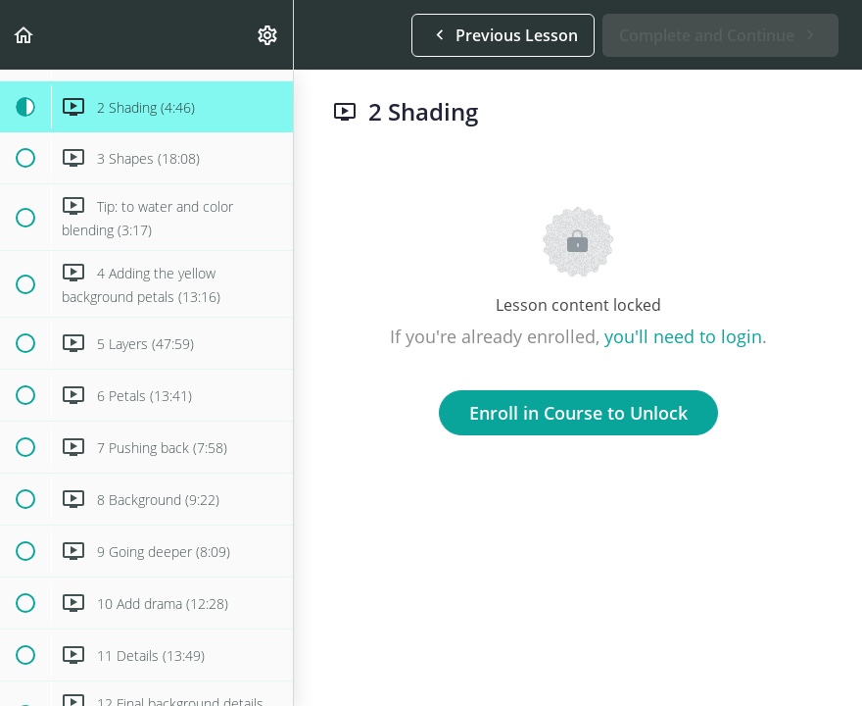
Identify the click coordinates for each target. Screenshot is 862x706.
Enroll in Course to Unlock (578, 413)
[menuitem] (268, 35)
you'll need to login (683, 336)
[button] (24, 35)
